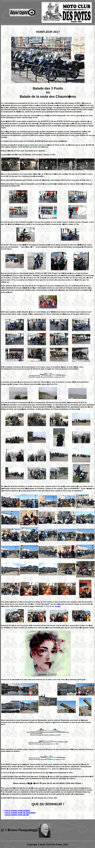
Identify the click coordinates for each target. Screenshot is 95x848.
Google (57, 606)
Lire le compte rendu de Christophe (20, 813)
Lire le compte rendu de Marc (17, 810)
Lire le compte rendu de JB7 (17, 815)
